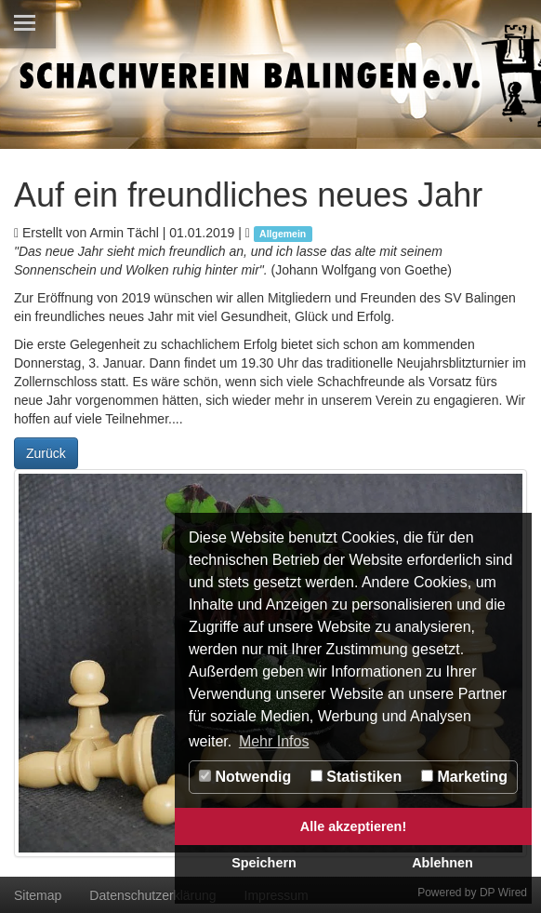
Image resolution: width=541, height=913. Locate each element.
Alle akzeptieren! (353, 826)
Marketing (464, 777)
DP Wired (503, 892)
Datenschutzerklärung (152, 895)
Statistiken (356, 777)
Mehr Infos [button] (274, 741)
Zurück (46, 453)
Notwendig (245, 777)
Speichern (264, 862)
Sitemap (37, 895)
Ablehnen (442, 862)
